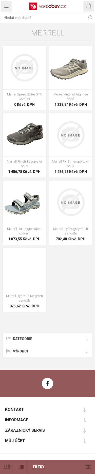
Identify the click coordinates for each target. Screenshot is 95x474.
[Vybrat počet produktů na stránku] (7, 467)
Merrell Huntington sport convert (24, 231)
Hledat (90, 18)
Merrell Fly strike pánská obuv (24, 164)
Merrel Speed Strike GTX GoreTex (24, 96)
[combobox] (42, 18)
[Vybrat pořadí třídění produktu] (21, 467)
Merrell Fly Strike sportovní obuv (70, 164)
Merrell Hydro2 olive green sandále (24, 298)
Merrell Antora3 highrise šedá (70, 96)
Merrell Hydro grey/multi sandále (70, 231)
